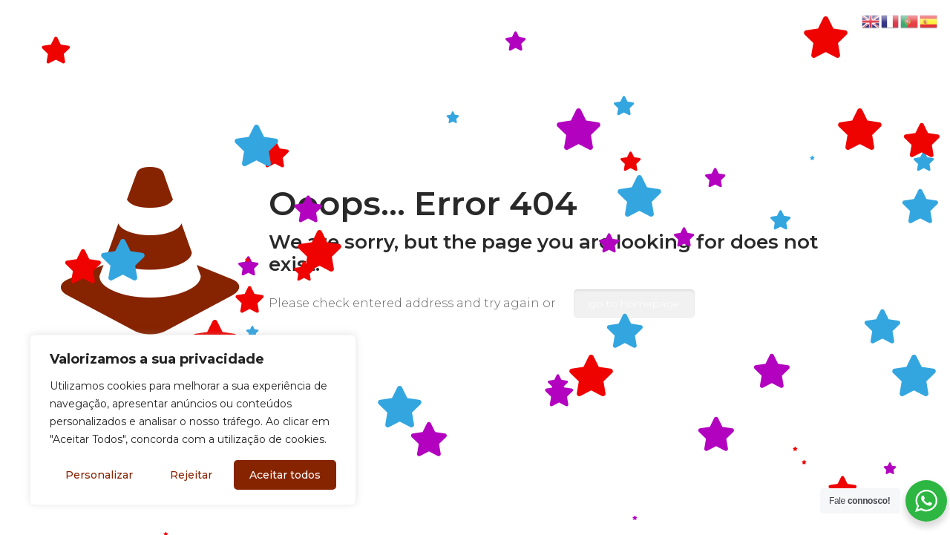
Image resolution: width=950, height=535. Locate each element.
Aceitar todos (285, 475)
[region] (193, 420)
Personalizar (99, 475)
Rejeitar (191, 475)
